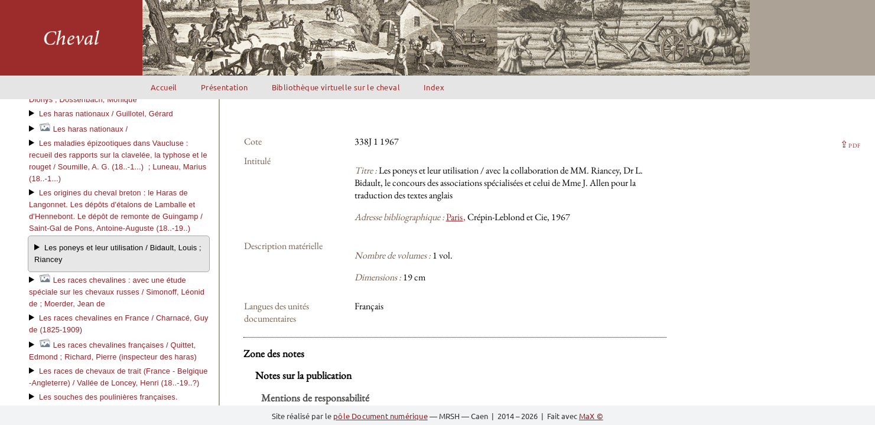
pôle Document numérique (380, 416)
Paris (454, 217)
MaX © (591, 416)
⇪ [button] (850, 144)
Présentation (224, 87)
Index (434, 87)
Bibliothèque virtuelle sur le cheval (336, 87)
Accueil (164, 87)
